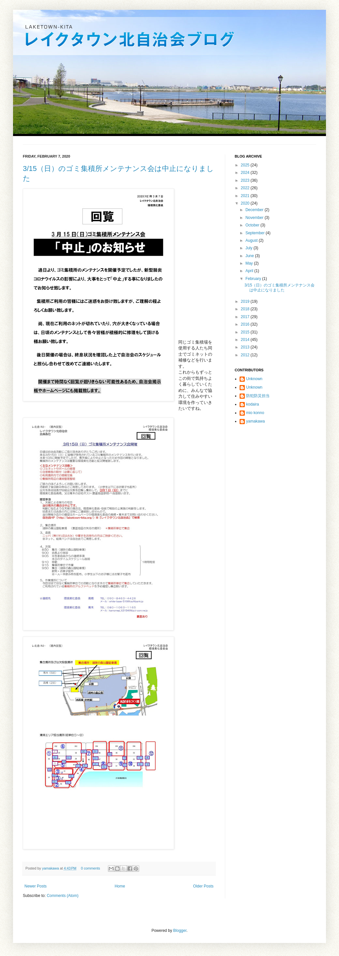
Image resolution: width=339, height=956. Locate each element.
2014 (246, 339)
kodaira (252, 404)
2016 (246, 324)
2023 (246, 180)
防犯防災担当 (258, 395)
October (252, 225)
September (255, 233)
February (253, 278)
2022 (246, 188)
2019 (246, 301)
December (255, 210)
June (250, 256)
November (255, 217)
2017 (246, 317)
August (252, 240)
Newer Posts (35, 886)
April (249, 271)
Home (120, 886)
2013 (246, 347)
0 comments (90, 868)
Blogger (179, 930)
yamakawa (51, 868)
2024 (246, 172)
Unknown (254, 379)
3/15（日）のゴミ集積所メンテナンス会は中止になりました (279, 287)
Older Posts (203, 886)
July (249, 248)
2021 (246, 195)
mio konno (255, 412)
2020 (246, 203)
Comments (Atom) (62, 895)
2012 (246, 355)
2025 (246, 165)
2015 (246, 332)
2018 (246, 309)
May (249, 263)
